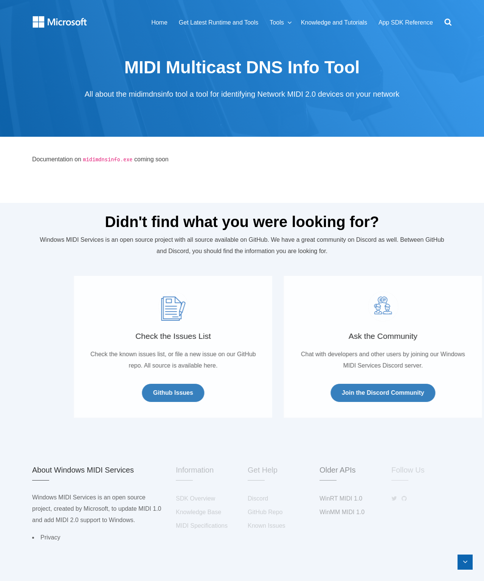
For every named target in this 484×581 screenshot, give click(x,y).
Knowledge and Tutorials (334, 22)
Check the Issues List (233, 336)
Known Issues (266, 525)
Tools (277, 22)
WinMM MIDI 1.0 (342, 512)
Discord (258, 498)
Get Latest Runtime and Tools (219, 22)
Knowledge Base (198, 512)
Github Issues (234, 392)
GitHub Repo (265, 512)
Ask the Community (443, 336)
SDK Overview (195, 498)
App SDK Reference (406, 22)
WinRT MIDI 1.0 (341, 498)
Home (159, 22)
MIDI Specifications (202, 525)
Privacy (50, 537)
